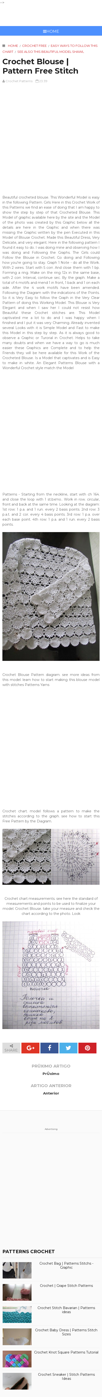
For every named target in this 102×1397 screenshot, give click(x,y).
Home (51, 31)
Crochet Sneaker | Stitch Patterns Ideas (66, 1377)
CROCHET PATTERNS (51, 15)
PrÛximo (51, 1073)
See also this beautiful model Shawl (50, 52)
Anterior (51, 1093)
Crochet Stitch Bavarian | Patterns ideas (66, 1310)
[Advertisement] (51, 139)
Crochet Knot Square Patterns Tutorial (66, 1352)
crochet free (34, 46)
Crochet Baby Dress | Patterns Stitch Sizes (66, 1332)
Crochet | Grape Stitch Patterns (66, 1286)
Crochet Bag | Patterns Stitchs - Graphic (66, 1266)
